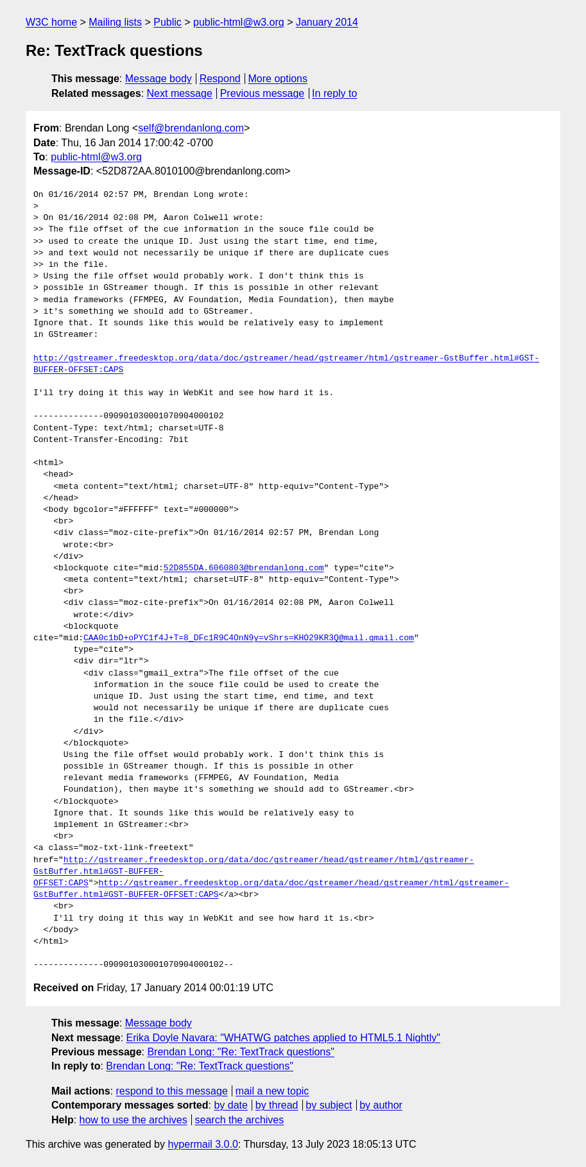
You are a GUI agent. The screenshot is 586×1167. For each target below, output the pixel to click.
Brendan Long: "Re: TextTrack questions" (240, 1051)
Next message (179, 93)
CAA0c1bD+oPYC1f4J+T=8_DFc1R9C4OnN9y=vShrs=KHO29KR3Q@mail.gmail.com (248, 638)
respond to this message (171, 1091)
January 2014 (327, 22)
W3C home (51, 22)
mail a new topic (272, 1091)
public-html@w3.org (238, 22)
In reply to (334, 93)
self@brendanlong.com (191, 128)
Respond (220, 78)
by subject (329, 1105)
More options (278, 78)
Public (167, 22)
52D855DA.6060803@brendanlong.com (244, 568)
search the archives (239, 1119)
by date (230, 1105)
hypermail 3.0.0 (202, 1144)
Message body (158, 78)
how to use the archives (133, 1119)
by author (380, 1105)
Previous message (262, 93)
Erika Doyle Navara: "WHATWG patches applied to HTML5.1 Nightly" (283, 1037)
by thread (276, 1105)
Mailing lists (115, 22)
